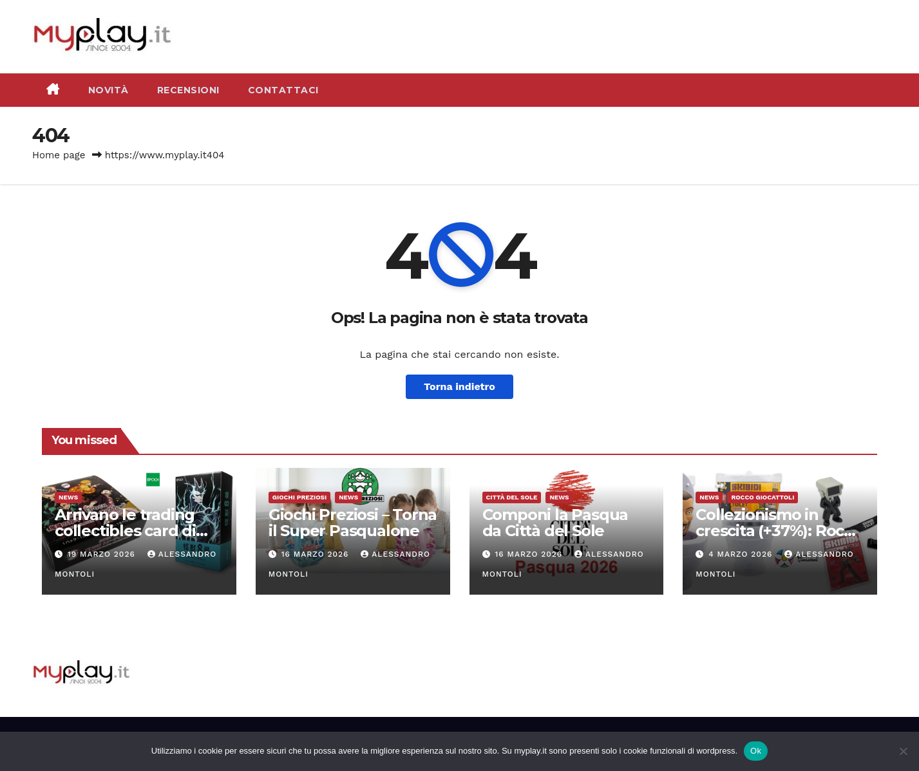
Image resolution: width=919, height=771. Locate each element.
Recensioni (188, 90)
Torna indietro (459, 386)
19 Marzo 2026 (103, 554)
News (68, 497)
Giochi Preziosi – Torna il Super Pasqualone (353, 522)
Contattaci (283, 90)
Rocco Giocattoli (762, 497)
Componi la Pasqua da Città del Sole (555, 522)
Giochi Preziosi (299, 497)
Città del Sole (512, 497)
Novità (108, 90)
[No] (902, 751)
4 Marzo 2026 (741, 554)
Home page (59, 155)
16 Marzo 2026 (316, 554)
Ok (755, 751)
